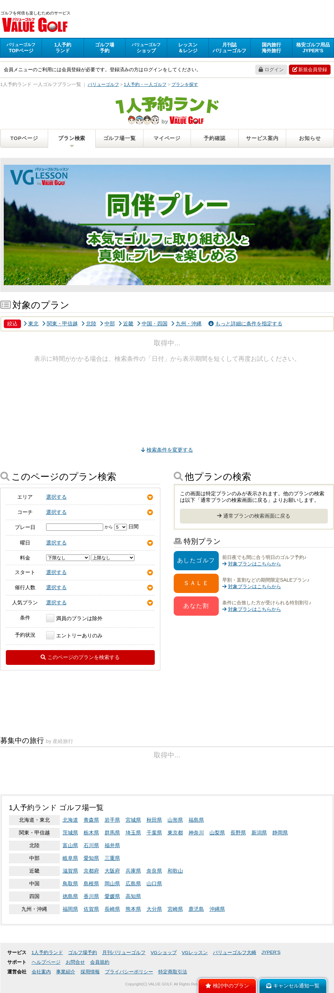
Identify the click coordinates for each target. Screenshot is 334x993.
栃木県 (91, 832)
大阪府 (112, 871)
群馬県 (112, 832)
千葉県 (154, 832)
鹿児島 (196, 909)
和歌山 (175, 871)
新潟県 (259, 832)
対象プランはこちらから (251, 563)
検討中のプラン (227, 986)
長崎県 (112, 909)
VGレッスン (195, 952)
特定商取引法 (172, 971)
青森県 (91, 820)
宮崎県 (175, 909)
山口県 (154, 883)
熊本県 (133, 909)
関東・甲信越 (60, 323)
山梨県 (217, 832)
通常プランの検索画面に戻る (253, 516)
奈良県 (154, 871)
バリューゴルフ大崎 (234, 952)
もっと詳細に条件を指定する (245, 323)
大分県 (154, 909)
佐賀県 (91, 909)
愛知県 (91, 858)
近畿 (125, 323)
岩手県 (112, 820)
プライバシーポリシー (129, 971)
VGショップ (164, 952)
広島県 (133, 883)
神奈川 (196, 832)
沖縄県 (217, 909)
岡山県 (112, 883)
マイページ (167, 138)
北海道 (70, 820)
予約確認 (214, 138)
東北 (31, 323)
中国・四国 (152, 323)
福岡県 (70, 909)
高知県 (133, 896)
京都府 (91, 871)
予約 (104, 47)
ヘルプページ (46, 962)
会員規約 (99, 962)
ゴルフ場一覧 (119, 138)
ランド (63, 47)
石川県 (91, 845)
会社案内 (41, 971)
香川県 (91, 896)
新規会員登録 (309, 69)
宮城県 (133, 820)
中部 (107, 323)
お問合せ (75, 962)
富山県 (70, 845)
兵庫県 (133, 871)
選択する (56, 497)
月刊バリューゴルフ (124, 952)
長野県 (238, 832)
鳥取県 (70, 883)
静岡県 (280, 832)
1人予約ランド (47, 952)
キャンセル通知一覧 (293, 986)
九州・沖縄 (186, 323)
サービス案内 (262, 138)
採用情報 (90, 971)
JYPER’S (271, 952)
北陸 (88, 323)
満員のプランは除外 (74, 618)
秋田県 (154, 820)
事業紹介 (65, 971)
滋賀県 (70, 871)
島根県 (91, 883)
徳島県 (70, 896)
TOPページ (24, 138)
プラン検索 (71, 138)
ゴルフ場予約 (82, 952)
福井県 (112, 845)
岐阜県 (70, 858)
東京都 (175, 832)
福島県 (196, 820)
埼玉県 (133, 832)
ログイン (271, 69)
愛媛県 (112, 896)
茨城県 (70, 832)
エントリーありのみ (74, 635)
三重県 (112, 858)
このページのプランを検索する (80, 657)
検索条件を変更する (167, 450)
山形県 (175, 820)
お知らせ (310, 138)
